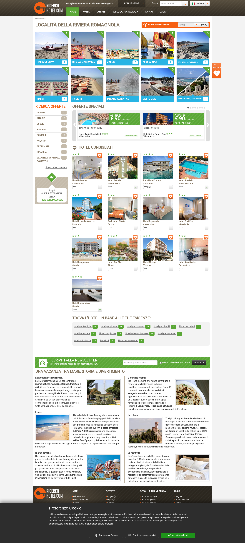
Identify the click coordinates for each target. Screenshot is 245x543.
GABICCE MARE (184, 99)
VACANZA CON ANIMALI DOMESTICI (52, 159)
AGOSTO (52, 141)
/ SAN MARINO (196, 99)
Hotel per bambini (138, 326)
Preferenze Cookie (106, 535)
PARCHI (149, 11)
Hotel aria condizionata (140, 333)
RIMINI (40, 98)
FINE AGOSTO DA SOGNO (90, 128)
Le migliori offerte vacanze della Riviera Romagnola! (89, 3)
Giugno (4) (111, 496)
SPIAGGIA (52, 152)
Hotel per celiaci (190, 326)
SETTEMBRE (52, 146)
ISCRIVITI (199, 362)
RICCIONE (77, 98)
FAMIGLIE (52, 135)
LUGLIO (52, 124)
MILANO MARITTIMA (83, 62)
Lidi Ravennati (79, 496)
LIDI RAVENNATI (45, 62)
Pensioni (107, 340)
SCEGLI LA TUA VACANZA (125, 11)
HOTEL (86, 11)
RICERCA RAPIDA (131, 3)
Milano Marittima (80, 500)
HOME (73, 11)
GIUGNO (52, 112)
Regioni (179, 496)
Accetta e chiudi (178, 535)
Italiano (198, 3)
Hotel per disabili (165, 326)
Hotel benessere (85, 333)
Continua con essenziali (142, 535)
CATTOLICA (149, 98)
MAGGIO (52, 118)
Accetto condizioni (175, 362)
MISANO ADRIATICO (118, 98)
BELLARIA (182, 62)
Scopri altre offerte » (56, 167)
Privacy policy (184, 362)
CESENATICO (149, 62)
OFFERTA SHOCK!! (152, 128)
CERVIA (111, 62)
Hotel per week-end (131, 340)
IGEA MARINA (192, 62)
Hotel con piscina (110, 333)
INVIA (204, 24)
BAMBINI (52, 129)
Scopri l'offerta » (131, 136)
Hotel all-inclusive (85, 340)
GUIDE (163, 11)
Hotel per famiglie (86, 326)
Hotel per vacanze (170, 333)
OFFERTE (101, 11)
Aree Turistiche (182, 500)
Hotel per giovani (112, 326)
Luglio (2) (111, 500)
